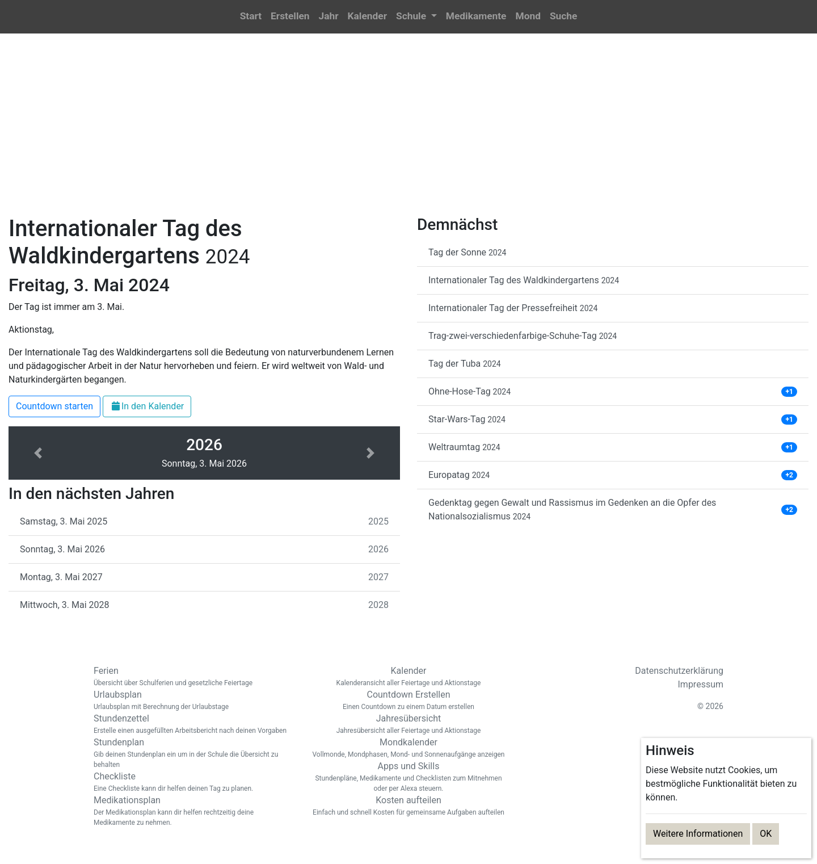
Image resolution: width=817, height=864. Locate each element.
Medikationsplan (193, 811)
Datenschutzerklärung (679, 670)
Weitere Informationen (698, 833)
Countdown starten (54, 406)
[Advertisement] (408, 131)
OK (766, 833)
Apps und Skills (408, 777)
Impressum (701, 684)
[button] (416, 16)
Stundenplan (193, 753)
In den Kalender (147, 406)
